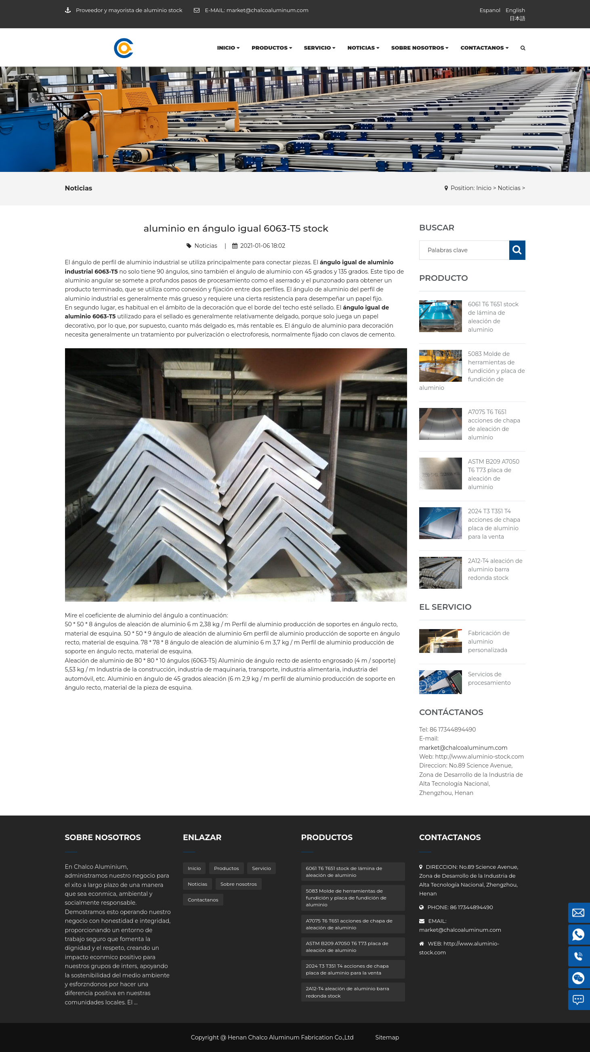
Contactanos (484, 47)
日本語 (517, 18)
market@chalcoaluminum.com (268, 10)
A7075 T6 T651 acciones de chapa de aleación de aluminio (349, 924)
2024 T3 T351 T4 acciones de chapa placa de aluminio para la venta (347, 969)
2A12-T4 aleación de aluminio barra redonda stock (495, 569)
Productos (272, 47)
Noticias (363, 47)
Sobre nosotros (420, 47)
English (515, 10)
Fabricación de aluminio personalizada (489, 642)
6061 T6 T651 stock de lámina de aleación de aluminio (344, 871)
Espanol (489, 10)
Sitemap (387, 1037)
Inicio (228, 47)
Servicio (320, 47)
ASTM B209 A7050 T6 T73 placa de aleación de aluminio (347, 946)
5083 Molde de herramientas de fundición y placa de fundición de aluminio (472, 370)
